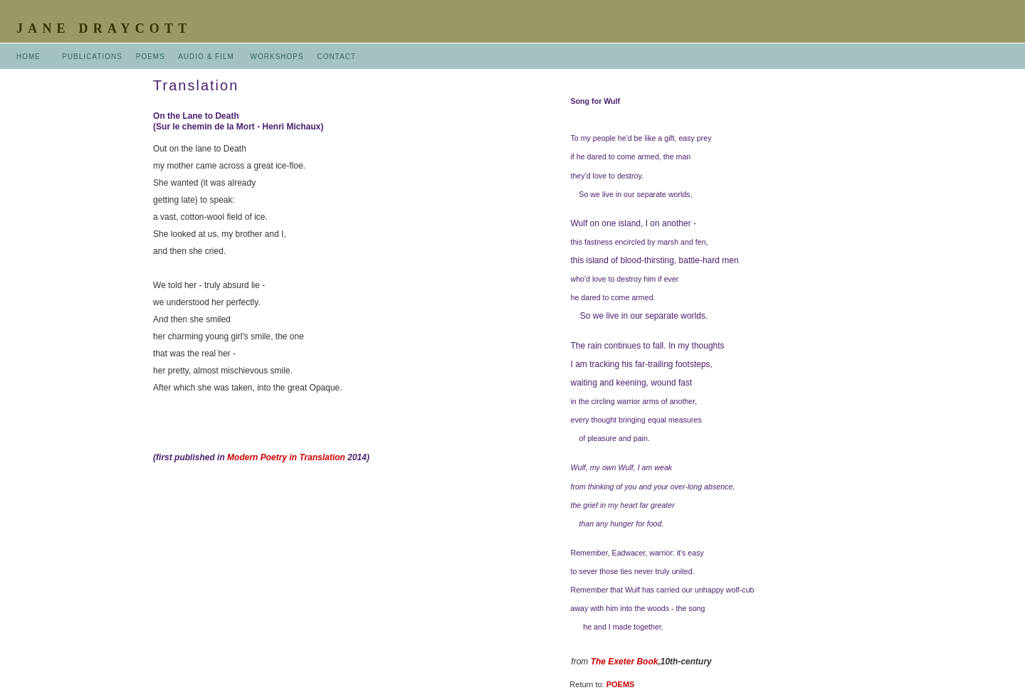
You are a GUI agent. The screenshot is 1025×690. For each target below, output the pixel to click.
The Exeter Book (624, 662)
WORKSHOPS (277, 56)
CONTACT (337, 56)
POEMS (150, 56)
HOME (28, 56)
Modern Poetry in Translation (286, 457)
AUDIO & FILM (206, 56)
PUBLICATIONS (92, 56)
